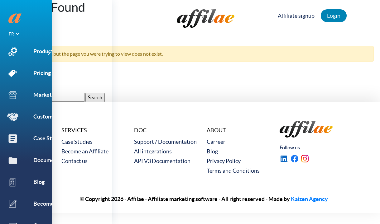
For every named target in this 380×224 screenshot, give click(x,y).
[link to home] (205, 18)
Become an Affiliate (84, 151)
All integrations (153, 151)
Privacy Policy (224, 161)
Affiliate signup (297, 15)
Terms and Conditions (233, 170)
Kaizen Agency (309, 199)
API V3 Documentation (162, 161)
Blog (212, 151)
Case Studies (77, 141)
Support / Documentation (165, 141)
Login (335, 15)
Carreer (216, 141)
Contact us (74, 161)
